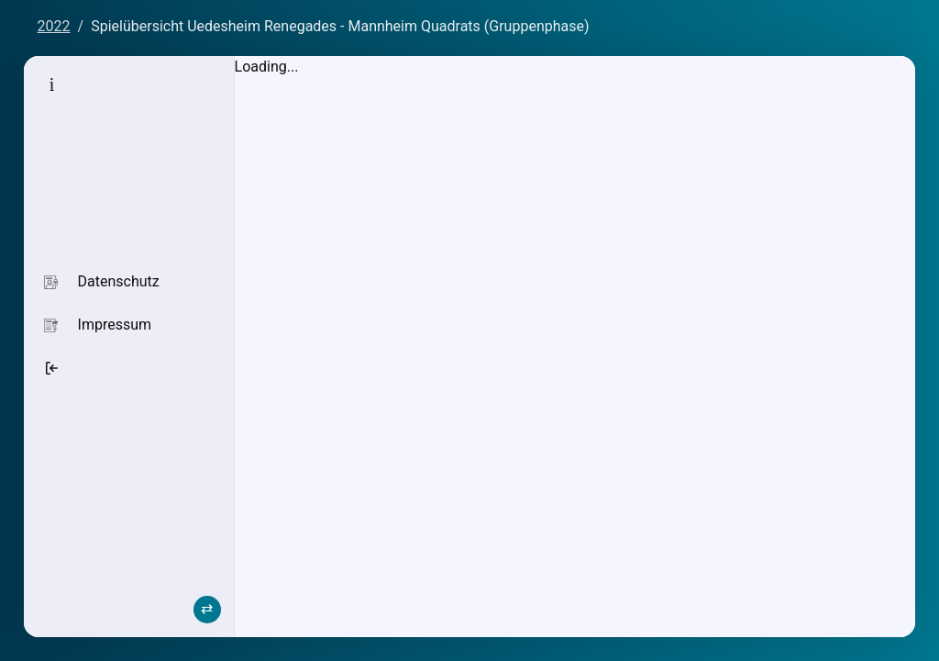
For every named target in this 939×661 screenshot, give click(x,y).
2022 (54, 26)
